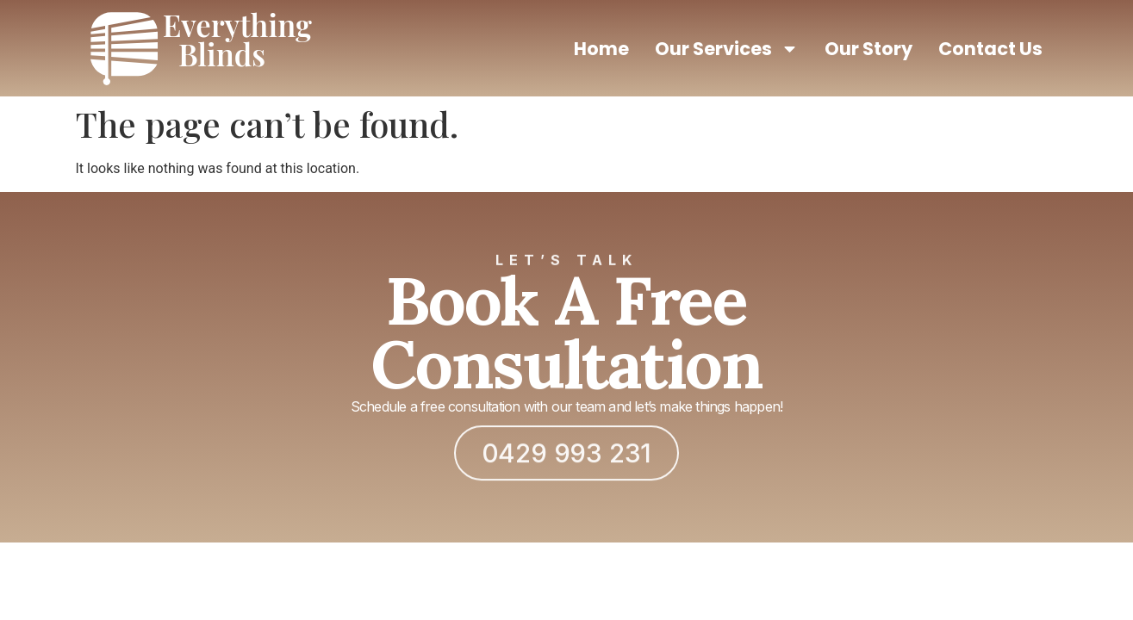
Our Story (868, 48)
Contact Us (990, 48)
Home (601, 48)
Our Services (727, 48)
